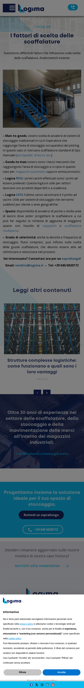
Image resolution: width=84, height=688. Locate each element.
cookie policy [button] (14, 638)
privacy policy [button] (26, 624)
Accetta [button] (61, 672)
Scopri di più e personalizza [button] (42, 680)
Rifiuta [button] (22, 672)
